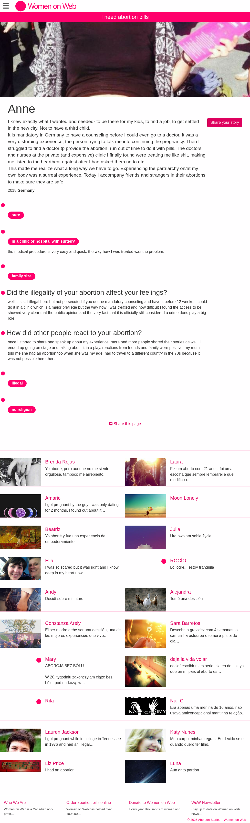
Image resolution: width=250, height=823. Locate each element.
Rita (49, 700)
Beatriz (52, 529)
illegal (17, 383)
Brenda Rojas (60, 461)
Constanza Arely (63, 623)
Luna (175, 763)
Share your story (224, 122)
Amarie (53, 498)
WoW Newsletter (205, 802)
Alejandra (180, 592)
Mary (50, 659)
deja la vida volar (188, 659)
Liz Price (54, 763)
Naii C (176, 700)
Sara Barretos (185, 623)
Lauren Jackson (62, 732)
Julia (175, 529)
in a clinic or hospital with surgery (43, 241)
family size (21, 276)
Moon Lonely (184, 498)
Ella (49, 560)
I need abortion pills (125, 17)
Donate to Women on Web (152, 802)
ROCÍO (178, 560)
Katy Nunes (182, 732)
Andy (50, 592)
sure (16, 215)
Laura (176, 461)
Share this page (125, 424)
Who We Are (15, 802)
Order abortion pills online (88, 802)
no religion (22, 409)
